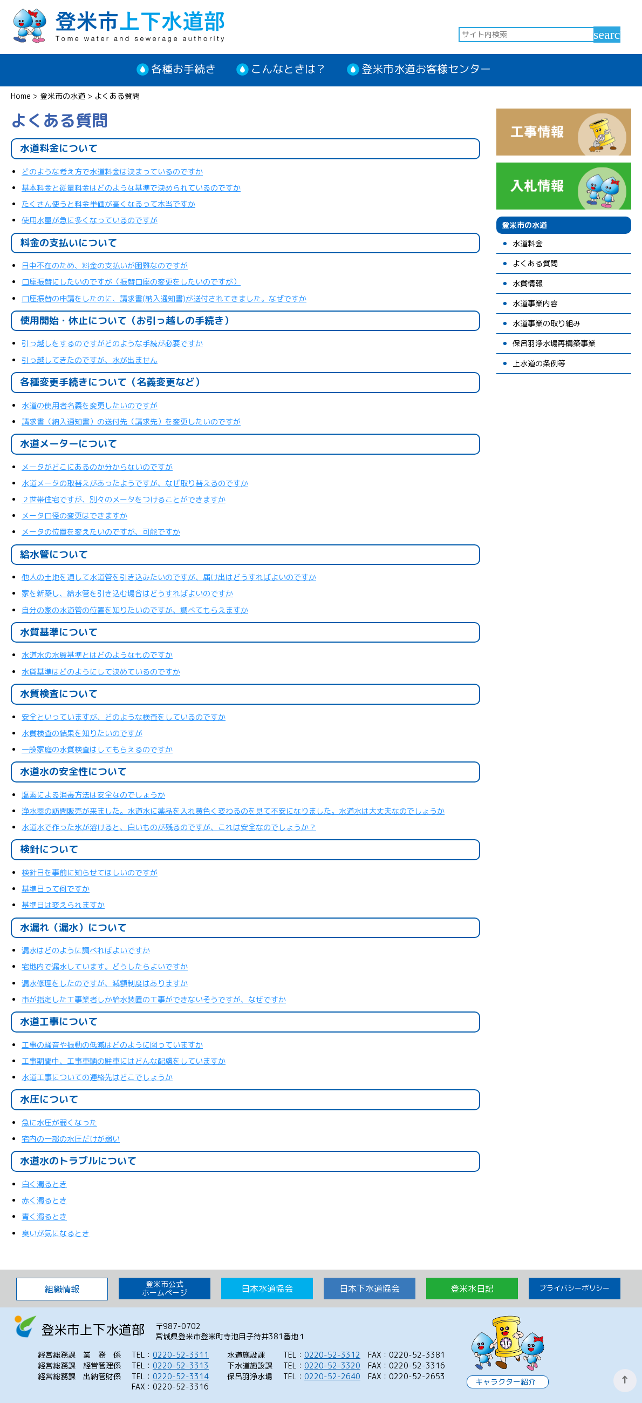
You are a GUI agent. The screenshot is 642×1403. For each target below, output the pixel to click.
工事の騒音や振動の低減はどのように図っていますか (112, 1045)
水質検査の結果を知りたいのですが (82, 733)
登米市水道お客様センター (426, 68)
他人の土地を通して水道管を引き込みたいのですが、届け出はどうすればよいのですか (169, 577)
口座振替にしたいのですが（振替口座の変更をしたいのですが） (131, 281)
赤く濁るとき (44, 1200)
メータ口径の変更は (56, 515)
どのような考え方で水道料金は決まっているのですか (112, 171)
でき (97, 515)
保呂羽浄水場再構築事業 (554, 343)
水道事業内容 (535, 303)
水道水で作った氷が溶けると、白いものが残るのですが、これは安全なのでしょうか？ (169, 827)
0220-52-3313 (181, 1365)
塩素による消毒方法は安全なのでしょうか (93, 795)
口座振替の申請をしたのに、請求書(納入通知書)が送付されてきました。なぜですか (164, 298)
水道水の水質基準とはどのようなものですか (97, 655)
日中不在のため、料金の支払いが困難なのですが (105, 265)
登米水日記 (472, 1288)
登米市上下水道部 (119, 24)
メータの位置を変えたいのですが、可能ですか (101, 532)
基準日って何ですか (56, 888)
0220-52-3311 (181, 1355)
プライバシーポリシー (574, 1288)
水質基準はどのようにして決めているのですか (101, 671)
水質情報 (528, 283)
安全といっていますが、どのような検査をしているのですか (124, 717)
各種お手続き (183, 68)
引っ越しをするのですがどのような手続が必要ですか (112, 343)
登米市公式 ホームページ (164, 1288)
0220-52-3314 (181, 1376)
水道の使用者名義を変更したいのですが (90, 405)
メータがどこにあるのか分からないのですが (97, 467)
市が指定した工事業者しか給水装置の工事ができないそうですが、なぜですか (154, 999)
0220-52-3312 (332, 1355)
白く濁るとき (44, 1184)
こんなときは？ (288, 68)
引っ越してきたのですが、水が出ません (90, 360)
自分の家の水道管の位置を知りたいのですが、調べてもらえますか (135, 610)
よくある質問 (535, 263)
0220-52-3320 (332, 1365)
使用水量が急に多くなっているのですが (90, 220)
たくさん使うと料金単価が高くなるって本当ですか (108, 204)
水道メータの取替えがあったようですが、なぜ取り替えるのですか (135, 483)
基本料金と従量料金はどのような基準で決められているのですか (131, 188)
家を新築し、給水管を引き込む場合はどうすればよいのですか (127, 593)
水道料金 (528, 243)
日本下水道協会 (369, 1288)
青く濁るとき (44, 1216)
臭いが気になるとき (56, 1233)
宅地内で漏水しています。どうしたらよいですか (105, 966)
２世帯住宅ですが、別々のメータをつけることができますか (124, 499)
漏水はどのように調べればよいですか (86, 950)
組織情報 (62, 1289)
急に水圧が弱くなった (59, 1122)
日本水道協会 (267, 1288)
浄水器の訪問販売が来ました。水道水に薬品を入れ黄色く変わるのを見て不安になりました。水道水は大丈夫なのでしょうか (233, 811)
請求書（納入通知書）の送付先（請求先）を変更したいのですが (131, 421)
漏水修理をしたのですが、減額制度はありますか (105, 983)
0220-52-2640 (332, 1376)
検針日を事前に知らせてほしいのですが (90, 872)
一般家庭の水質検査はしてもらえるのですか (97, 749)
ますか (116, 515)
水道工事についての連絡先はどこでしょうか (97, 1077)
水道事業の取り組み (546, 323)
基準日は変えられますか (63, 905)
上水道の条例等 (539, 363)
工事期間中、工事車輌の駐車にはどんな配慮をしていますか (124, 1061)
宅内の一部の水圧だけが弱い (71, 1139)
